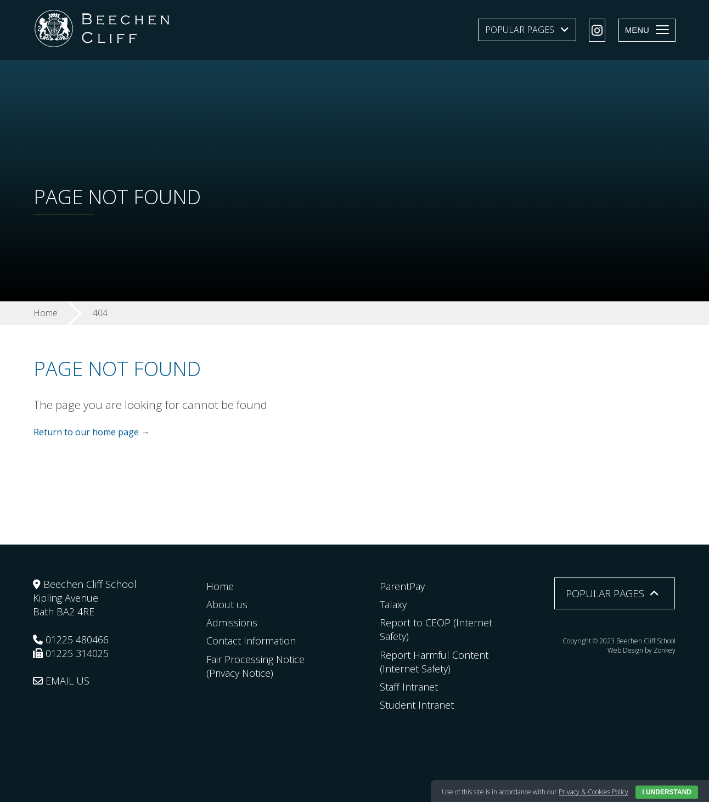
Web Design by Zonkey (641, 650)
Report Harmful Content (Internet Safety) (434, 661)
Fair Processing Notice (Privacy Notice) (255, 666)
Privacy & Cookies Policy (593, 792)
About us (226, 604)
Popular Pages (519, 30)
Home (220, 586)
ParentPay (402, 586)
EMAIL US (61, 680)
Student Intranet (417, 704)
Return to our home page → (91, 432)
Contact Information (251, 640)
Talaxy (393, 604)
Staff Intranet (409, 686)
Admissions (231, 622)
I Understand (666, 792)
